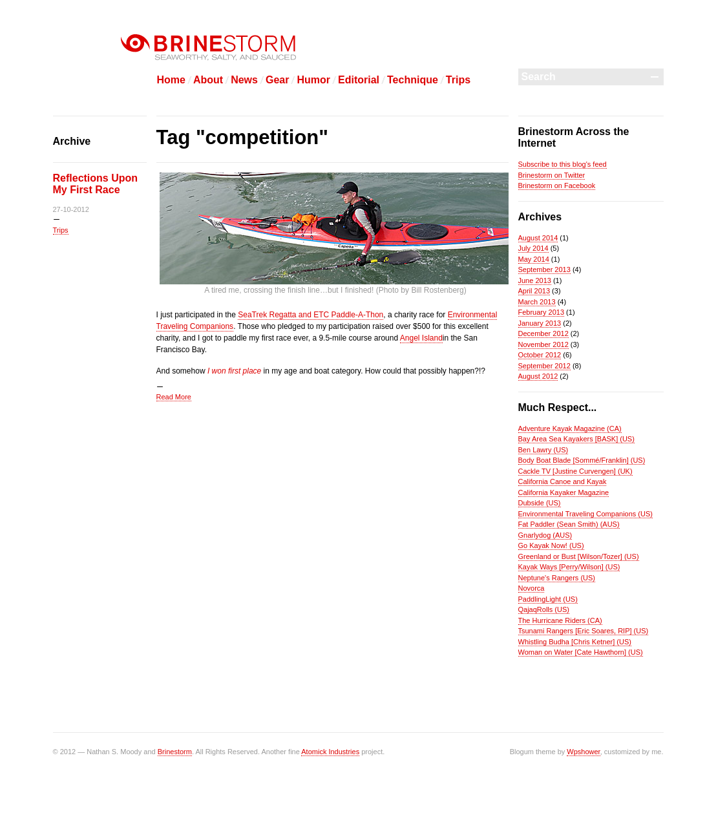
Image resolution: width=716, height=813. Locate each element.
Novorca (531, 588)
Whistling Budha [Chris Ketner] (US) (574, 642)
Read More (173, 397)
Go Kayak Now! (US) (551, 545)
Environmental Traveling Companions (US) (585, 514)
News (244, 79)
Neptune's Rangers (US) (557, 578)
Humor (313, 79)
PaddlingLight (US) (548, 599)
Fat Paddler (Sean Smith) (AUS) (569, 524)
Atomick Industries (330, 751)
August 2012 (538, 376)
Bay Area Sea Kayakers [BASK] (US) (576, 439)
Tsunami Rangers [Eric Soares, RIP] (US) (583, 631)
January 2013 (540, 323)
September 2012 (544, 366)
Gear (277, 79)
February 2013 (541, 312)
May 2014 (533, 259)
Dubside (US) (539, 503)
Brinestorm (175, 751)
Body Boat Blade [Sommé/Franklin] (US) (582, 460)
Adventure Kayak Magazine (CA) (570, 428)
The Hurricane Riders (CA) (560, 620)
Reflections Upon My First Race (95, 184)
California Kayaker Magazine (563, 492)
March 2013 (537, 302)
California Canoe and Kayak (562, 481)
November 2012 (543, 344)
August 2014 (538, 238)
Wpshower (583, 751)
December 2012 (543, 333)
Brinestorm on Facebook (557, 185)
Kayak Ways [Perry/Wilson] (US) (569, 567)
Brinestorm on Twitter (551, 175)
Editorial (358, 79)
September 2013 (544, 269)
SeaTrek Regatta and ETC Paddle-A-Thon (310, 314)
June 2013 (534, 280)
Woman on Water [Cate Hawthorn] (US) (580, 652)
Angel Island (421, 338)
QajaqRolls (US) (543, 609)
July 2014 (533, 248)
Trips (458, 79)
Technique (412, 79)
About (208, 79)
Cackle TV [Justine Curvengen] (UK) (575, 471)
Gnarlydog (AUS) (545, 535)
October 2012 (540, 355)
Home (171, 79)
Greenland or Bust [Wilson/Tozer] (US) (578, 556)
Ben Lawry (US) (543, 450)
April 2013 (534, 291)
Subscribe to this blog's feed (562, 164)
